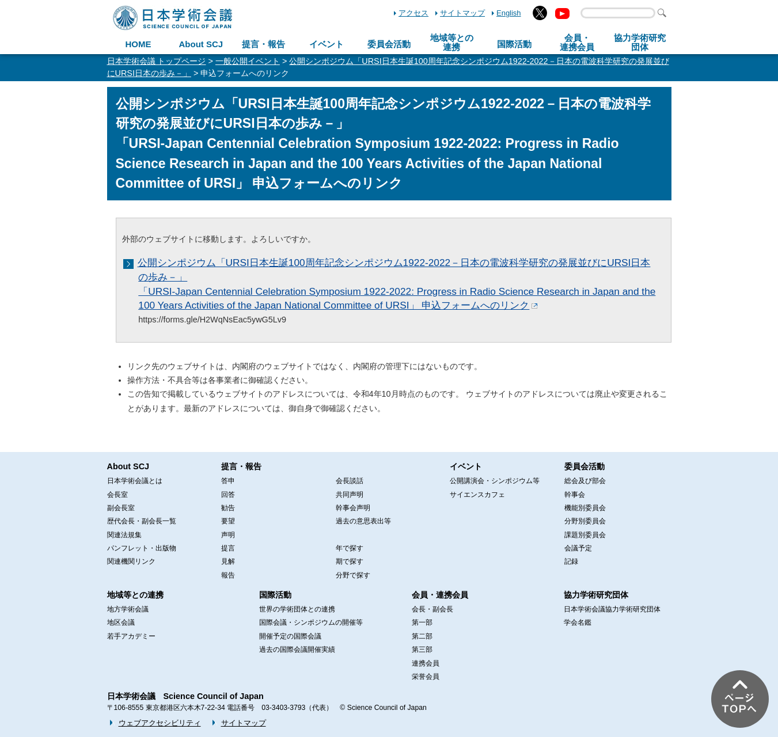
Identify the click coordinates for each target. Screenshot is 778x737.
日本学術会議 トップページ (156, 61)
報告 (228, 575)
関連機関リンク (131, 561)
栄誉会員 (425, 677)
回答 (228, 495)
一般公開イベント (247, 61)
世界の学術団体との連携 (297, 609)
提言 (228, 548)
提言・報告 (263, 44)
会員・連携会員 (440, 594)
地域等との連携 (135, 594)
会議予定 (578, 548)
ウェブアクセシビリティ (160, 723)
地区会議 (121, 622)
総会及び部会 (585, 481)
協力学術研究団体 (596, 594)
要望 (228, 521)
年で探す (349, 548)
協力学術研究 (640, 42)
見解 (228, 561)
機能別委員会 (585, 508)
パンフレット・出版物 (141, 548)
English (508, 13)
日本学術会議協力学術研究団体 (612, 609)
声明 (228, 535)
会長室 (117, 495)
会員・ (577, 42)
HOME (138, 44)
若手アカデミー (131, 636)
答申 (228, 481)
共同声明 (349, 495)
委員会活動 (389, 44)
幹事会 (574, 495)
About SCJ (201, 44)
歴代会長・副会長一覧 (141, 521)
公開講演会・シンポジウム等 (495, 481)
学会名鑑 (577, 622)
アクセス (413, 13)
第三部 (422, 649)
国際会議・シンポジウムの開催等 (311, 622)
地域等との (451, 42)
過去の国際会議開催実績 (297, 649)
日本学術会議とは (134, 481)
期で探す (349, 561)
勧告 (228, 508)
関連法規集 (124, 535)
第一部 (422, 622)
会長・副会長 (432, 609)
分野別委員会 (585, 521)
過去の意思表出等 (363, 521)
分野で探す (353, 575)
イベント (326, 44)
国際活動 (514, 44)
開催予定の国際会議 (290, 636)
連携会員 (425, 663)
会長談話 (349, 481)
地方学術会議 (128, 609)
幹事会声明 (353, 508)
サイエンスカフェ (477, 495)
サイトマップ (462, 13)
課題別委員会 (585, 535)
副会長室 (121, 508)
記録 (571, 561)
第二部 (422, 636)
